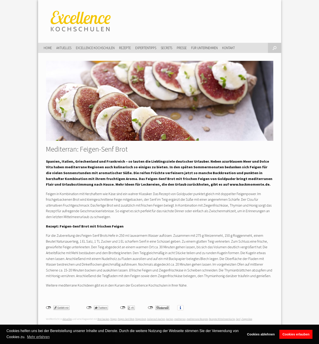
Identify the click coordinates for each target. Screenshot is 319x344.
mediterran (180, 319)
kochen (169, 319)
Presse (182, 48)
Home (48, 48)
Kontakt (228, 48)
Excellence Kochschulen (95, 48)
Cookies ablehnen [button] (261, 334)
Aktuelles (63, 48)
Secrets (166, 48)
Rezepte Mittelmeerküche (222, 319)
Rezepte (125, 48)
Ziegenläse (246, 319)
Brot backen (103, 319)
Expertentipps (145, 48)
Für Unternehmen (204, 48)
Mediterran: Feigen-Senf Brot (87, 149)
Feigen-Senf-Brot (126, 319)
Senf (238, 319)
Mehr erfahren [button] (38, 337)
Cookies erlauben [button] (296, 334)
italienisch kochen (156, 319)
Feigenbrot (140, 319)
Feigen (113, 319)
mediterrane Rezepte (197, 319)
